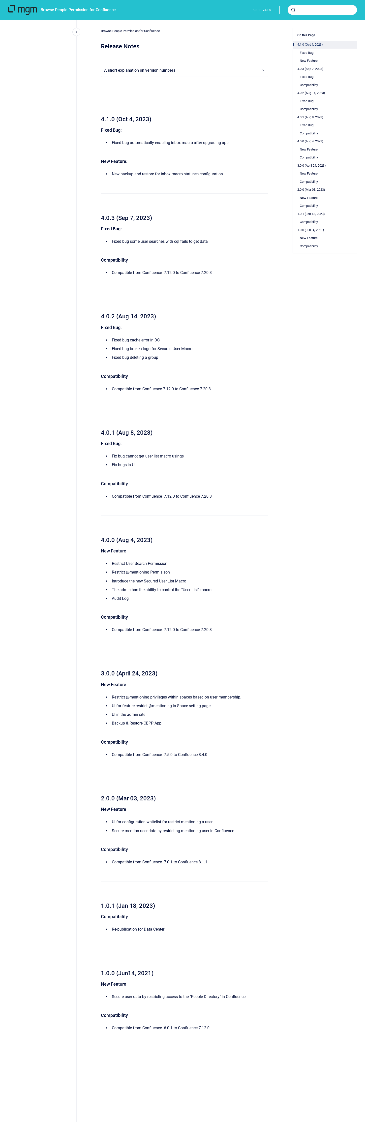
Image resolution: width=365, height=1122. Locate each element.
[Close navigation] (76, 32)
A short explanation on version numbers (184, 70)
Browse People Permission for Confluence (78, 9)
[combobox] (322, 10)
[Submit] (293, 10)
